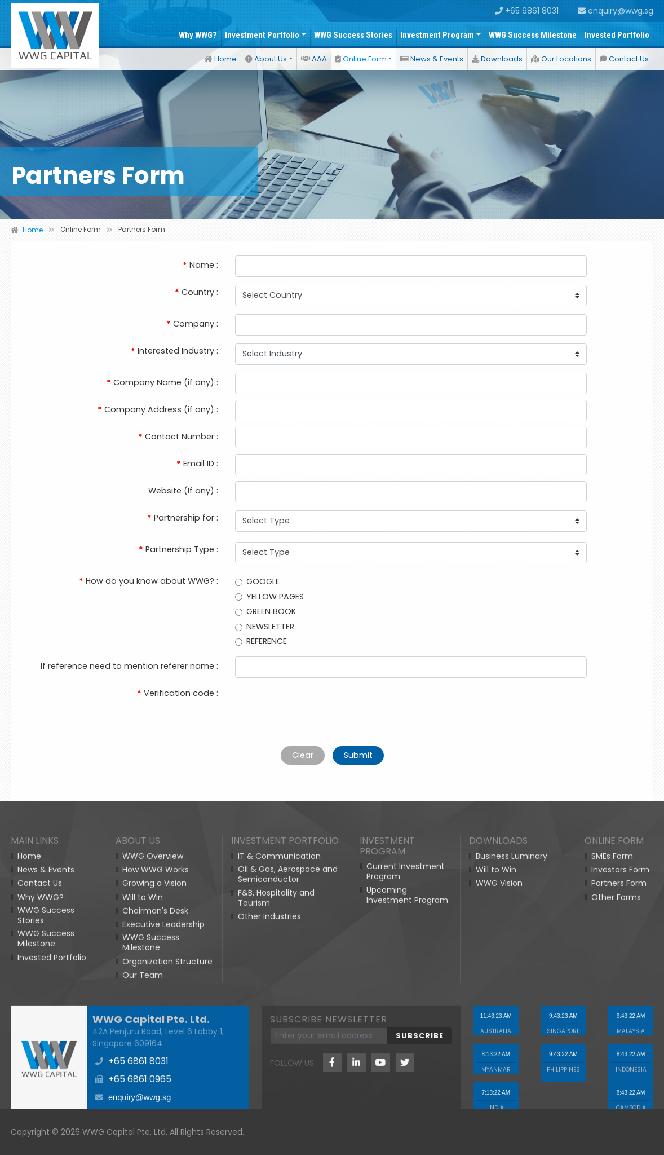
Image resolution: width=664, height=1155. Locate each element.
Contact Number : (178, 436)
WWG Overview (152, 1013)
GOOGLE (257, 581)
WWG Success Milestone (533, 35)
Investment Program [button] (437, 35)
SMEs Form (612, 1013)
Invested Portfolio (617, 35)
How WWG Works (155, 1027)
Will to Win (142, 1054)
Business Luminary (511, 1013)
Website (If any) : (183, 490)
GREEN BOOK (265, 611)
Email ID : (197, 463)
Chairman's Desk (155, 1068)
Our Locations (561, 59)
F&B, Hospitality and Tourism (276, 1054)
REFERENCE (261, 641)
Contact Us (624, 59)
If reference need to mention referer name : (129, 666)
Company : (192, 323)
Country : (196, 292)
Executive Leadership (163, 1082)
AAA (314, 59)
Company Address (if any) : (158, 409)
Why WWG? (198, 35)
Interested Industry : (174, 350)
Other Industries (269, 1074)
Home (220, 59)
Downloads (497, 59)
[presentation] (320, 706)
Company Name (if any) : (162, 382)
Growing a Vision (154, 1040)
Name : (200, 265)
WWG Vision (499, 1040)
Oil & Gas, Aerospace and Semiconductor (288, 1031)
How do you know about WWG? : (148, 581)
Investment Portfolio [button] (262, 35)
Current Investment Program (405, 1029)
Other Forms (616, 1054)
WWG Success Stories (353, 35)
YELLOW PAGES (269, 596)
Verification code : (177, 693)
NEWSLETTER (264, 626)
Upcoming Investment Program (407, 1052)
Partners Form (619, 1040)
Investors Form (620, 1027)
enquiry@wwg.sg (615, 10)
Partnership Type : (178, 549)
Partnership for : (182, 517)
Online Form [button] (361, 59)
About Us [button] (266, 59)
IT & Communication (279, 1013)
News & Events (431, 59)
